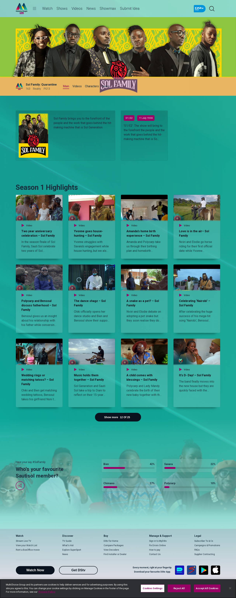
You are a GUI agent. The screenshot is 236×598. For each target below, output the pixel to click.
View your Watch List (26, 545)
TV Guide (67, 541)
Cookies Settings (152, 588)
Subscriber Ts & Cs (203, 541)
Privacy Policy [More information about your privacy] (46, 591)
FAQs (197, 550)
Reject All (179, 588)
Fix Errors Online (157, 545)
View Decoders (111, 550)
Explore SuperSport (71, 550)
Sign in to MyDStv (158, 541)
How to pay (154, 550)
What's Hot (68, 545)
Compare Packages (114, 545)
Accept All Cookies (207, 588)
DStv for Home (111, 541)
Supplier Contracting (204, 554)
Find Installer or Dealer (115, 554)
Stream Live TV (23, 541)
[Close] (230, 588)
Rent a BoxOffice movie (28, 550)
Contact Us (155, 554)
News (65, 554)
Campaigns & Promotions (207, 545)
